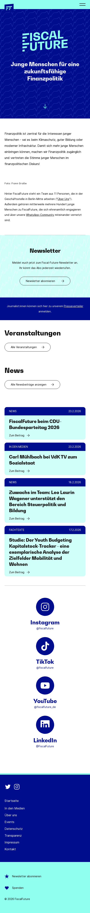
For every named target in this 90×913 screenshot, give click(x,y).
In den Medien (15, 808)
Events (9, 822)
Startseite (12, 801)
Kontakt (10, 849)
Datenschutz (14, 829)
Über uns (11, 815)
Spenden (14, 888)
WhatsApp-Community (40, 214)
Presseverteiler (73, 306)
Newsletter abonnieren (45, 281)
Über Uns (63, 199)
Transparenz (13, 835)
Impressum (12, 842)
